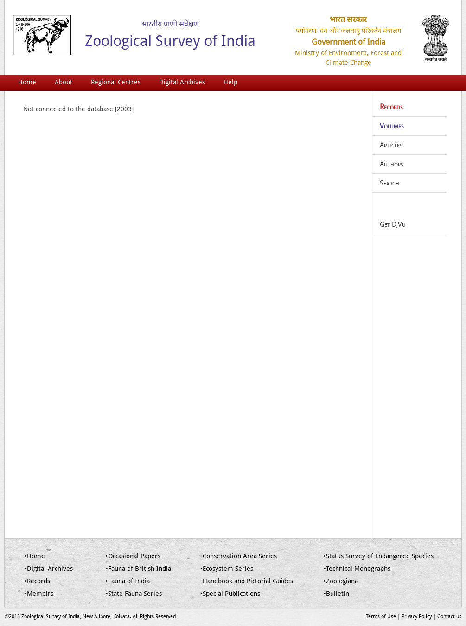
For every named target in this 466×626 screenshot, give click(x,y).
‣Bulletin (336, 593)
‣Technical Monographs (357, 568)
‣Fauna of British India (138, 568)
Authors (391, 164)
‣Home (35, 556)
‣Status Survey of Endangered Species (379, 556)
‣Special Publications (230, 593)
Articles (391, 145)
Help (230, 82)
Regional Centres (115, 82)
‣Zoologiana (341, 581)
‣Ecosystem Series (226, 568)
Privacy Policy (417, 616)
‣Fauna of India (128, 581)
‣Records (37, 581)
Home (27, 82)
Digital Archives (182, 82)
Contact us (449, 616)
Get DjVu (393, 224)
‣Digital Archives (49, 568)
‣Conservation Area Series (238, 556)
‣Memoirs (39, 593)
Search (389, 183)
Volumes (392, 126)
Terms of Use (381, 616)
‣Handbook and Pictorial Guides (246, 581)
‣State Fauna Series (134, 593)
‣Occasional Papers (133, 556)
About (63, 82)
